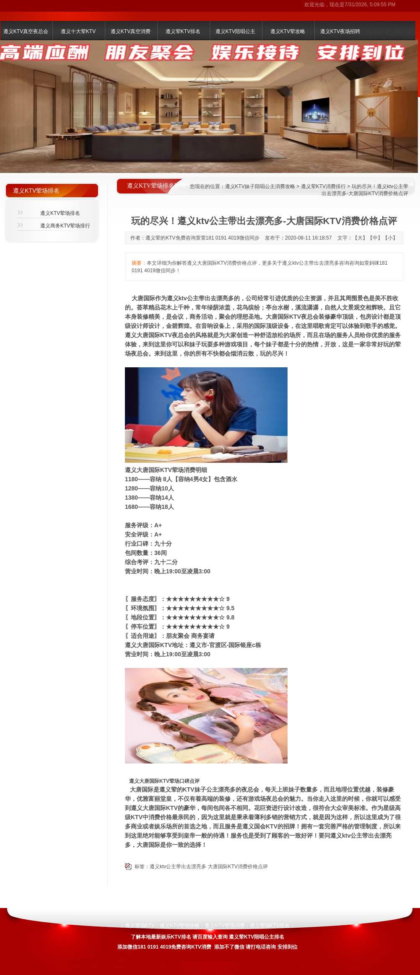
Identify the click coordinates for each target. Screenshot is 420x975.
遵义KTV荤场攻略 (180, 926)
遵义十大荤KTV (78, 31)
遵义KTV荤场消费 (224, 926)
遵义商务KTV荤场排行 (65, 226)
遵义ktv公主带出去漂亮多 (178, 866)
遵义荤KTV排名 (183, 31)
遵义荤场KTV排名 (270, 926)
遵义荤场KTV (140, 926)
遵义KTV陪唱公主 (235, 31)
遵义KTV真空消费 (130, 31)
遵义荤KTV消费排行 (323, 186)
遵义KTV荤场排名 (60, 213)
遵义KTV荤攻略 (287, 31)
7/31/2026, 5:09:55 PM (370, 5)
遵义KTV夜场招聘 (340, 31)
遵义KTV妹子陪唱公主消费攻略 (260, 186)
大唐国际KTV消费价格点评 (238, 866)
